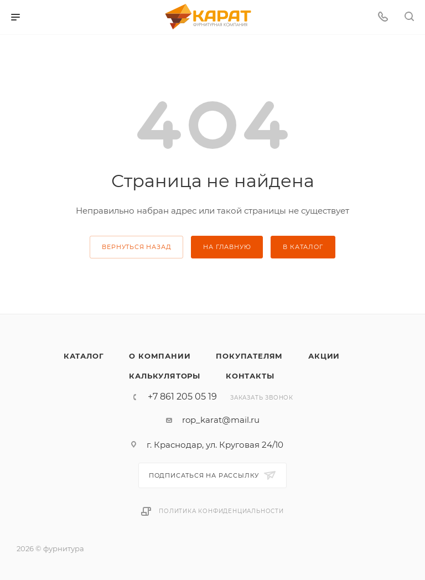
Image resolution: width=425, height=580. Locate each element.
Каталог (84, 355)
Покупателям (249, 355)
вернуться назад (136, 247)
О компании (159, 355)
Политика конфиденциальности (221, 511)
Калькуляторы (164, 375)
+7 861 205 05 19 (182, 396)
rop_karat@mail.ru (221, 420)
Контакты (250, 375)
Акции (324, 355)
